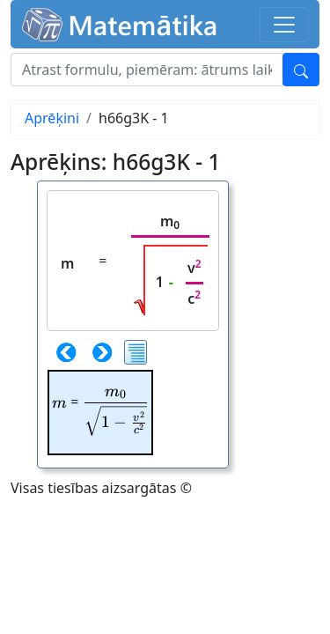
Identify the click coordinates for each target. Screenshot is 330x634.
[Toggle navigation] (284, 24)
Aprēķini (52, 118)
